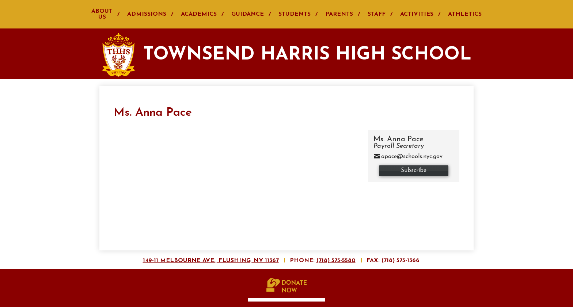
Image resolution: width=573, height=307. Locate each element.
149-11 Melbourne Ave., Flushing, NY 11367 (211, 261)
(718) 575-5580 (336, 261)
